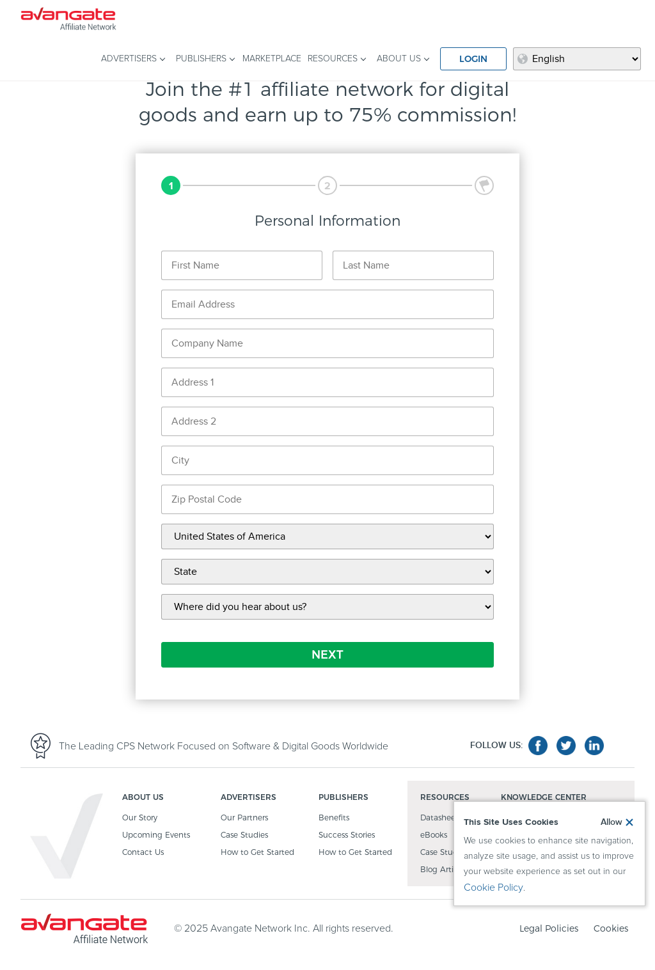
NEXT (327, 655)
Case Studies (244, 835)
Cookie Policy (493, 887)
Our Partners (244, 818)
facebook (538, 745)
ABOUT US (399, 58)
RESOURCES (333, 58)
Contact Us (143, 853)
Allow (611, 822)
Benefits (334, 818)
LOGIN (473, 59)
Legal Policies (548, 928)
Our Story (139, 818)
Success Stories (347, 835)
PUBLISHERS (201, 58)
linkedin (594, 745)
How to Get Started (257, 853)
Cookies (611, 928)
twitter (566, 745)
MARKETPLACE (271, 58)
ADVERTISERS (129, 58)
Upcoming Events (156, 835)
